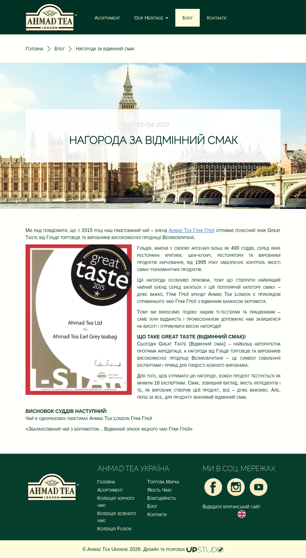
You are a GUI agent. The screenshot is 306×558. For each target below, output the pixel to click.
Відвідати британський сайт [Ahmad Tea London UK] (231, 511)
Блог (187, 18)
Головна (34, 48)
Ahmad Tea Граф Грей (191, 230)
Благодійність (161, 498)
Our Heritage (151, 18)
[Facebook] (213, 487)
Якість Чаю (159, 490)
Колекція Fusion (114, 528)
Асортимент (107, 18)
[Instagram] (235, 487)
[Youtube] (258, 487)
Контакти (216, 18)
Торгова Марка (163, 482)
